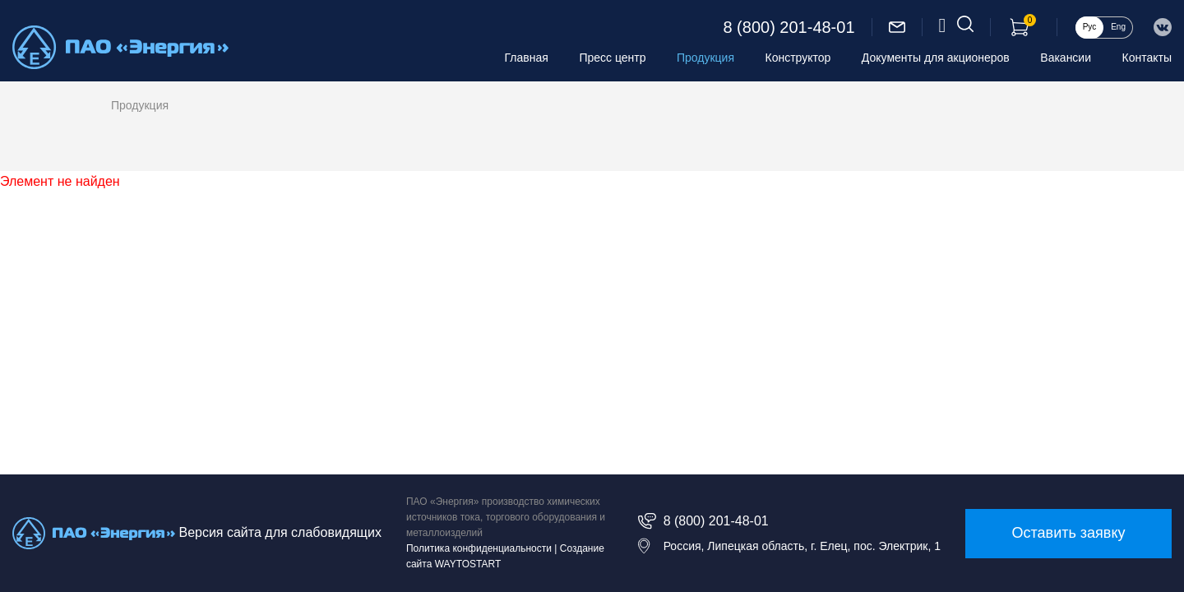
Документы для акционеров (936, 57)
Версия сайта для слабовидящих (279, 532)
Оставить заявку (1069, 533)
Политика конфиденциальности (479, 548)
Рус (1090, 26)
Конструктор (798, 57)
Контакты (1147, 57)
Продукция (705, 57)
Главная (526, 57)
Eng (1118, 26)
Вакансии (1065, 57)
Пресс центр (612, 57)
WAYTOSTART (468, 564)
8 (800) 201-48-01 (788, 27)
